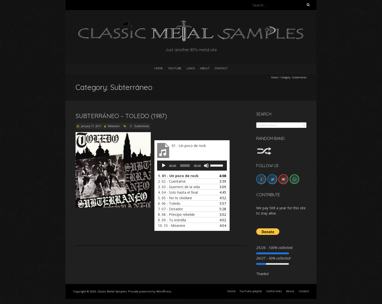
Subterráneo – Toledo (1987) (121, 116)
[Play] (163, 165)
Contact (221, 68)
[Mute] (206, 165)
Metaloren (114, 126)
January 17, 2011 (90, 126)
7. (170, 209)
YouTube (174, 68)
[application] (192, 166)
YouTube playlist (250, 291)
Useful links (274, 291)
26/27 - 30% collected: (273, 258)
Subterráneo (141, 126)
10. (171, 225)
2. (172, 181)
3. (179, 186)
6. (169, 203)
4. (178, 192)
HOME (158, 68)
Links (190, 68)
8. (176, 214)
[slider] (185, 165)
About (205, 68)
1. (178, 175)
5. (175, 197)
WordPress (163, 291)
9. (172, 220)
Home (274, 77)
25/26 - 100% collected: (274, 247)
